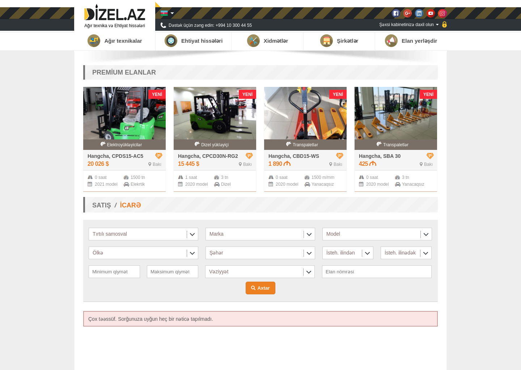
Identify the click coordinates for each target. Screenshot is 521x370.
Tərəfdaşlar (359, 360)
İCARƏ (130, 205)
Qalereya (410, 360)
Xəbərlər (385, 360)
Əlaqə (432, 360)
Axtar (263, 288)
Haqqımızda (329, 360)
